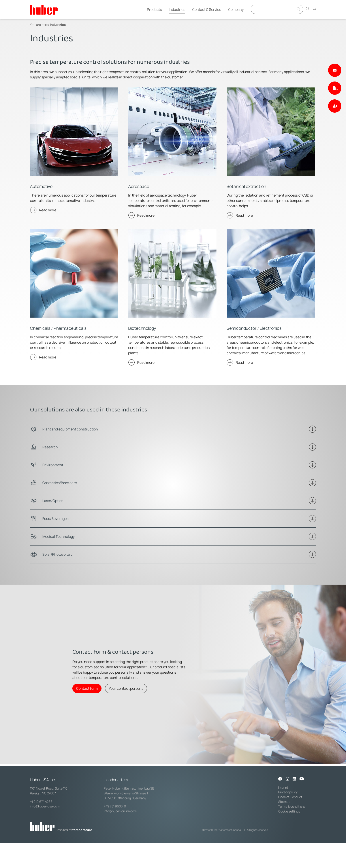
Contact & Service (206, 9)
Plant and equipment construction (70, 429)
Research (50, 447)
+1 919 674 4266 (41, 801)
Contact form (87, 688)
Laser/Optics (52, 500)
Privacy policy (287, 792)
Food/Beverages (55, 518)
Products (154, 9)
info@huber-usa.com (45, 806)
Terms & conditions (291, 806)
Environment (52, 464)
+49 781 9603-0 (115, 806)
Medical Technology (58, 536)
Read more (47, 210)
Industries (177, 9)
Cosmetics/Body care (59, 482)
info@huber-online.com (120, 811)
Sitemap (284, 801)
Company (236, 9)
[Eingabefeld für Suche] (273, 9)
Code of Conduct (290, 797)
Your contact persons (126, 688)
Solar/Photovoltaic (57, 554)
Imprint (283, 787)
